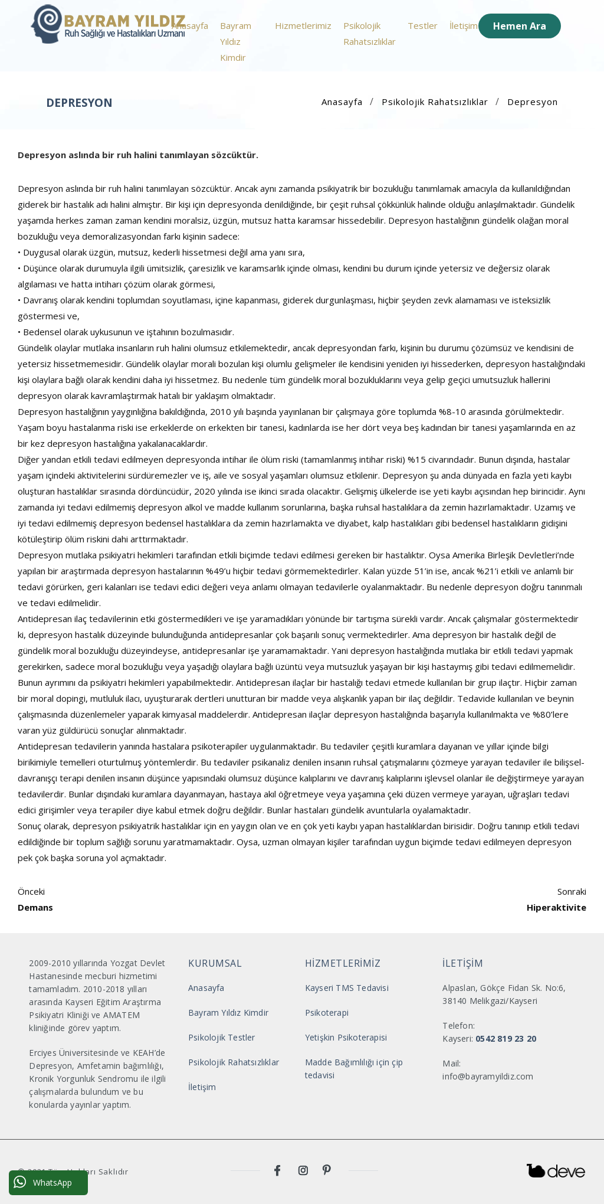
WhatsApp (43, 1182)
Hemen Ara (519, 25)
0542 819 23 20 (505, 1038)
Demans (35, 907)
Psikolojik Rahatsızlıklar (369, 33)
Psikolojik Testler (221, 1037)
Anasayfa (190, 25)
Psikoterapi (327, 1012)
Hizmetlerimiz (303, 25)
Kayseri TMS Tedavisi (347, 987)
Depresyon (532, 101)
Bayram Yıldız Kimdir (235, 41)
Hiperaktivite (556, 907)
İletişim (463, 25)
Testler (423, 25)
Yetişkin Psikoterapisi (346, 1037)
